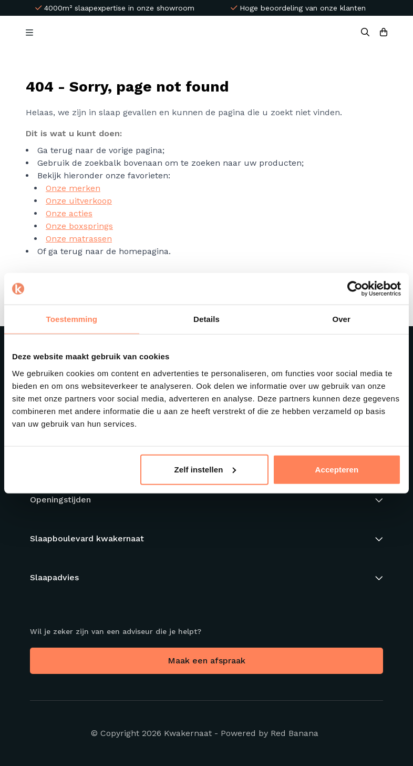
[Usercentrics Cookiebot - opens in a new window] (355, 289)
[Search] (365, 33)
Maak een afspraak (206, 661)
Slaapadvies (54, 577)
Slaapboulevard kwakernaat (87, 538)
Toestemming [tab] (72, 319)
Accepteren (337, 469)
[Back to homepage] (199, 32)
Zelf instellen (204, 469)
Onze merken (73, 188)
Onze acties (69, 213)
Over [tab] (341, 319)
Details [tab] (206, 319)
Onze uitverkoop (79, 201)
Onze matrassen (79, 239)
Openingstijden (60, 500)
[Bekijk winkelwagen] (383, 33)
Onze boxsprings (79, 226)
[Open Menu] (29, 32)
